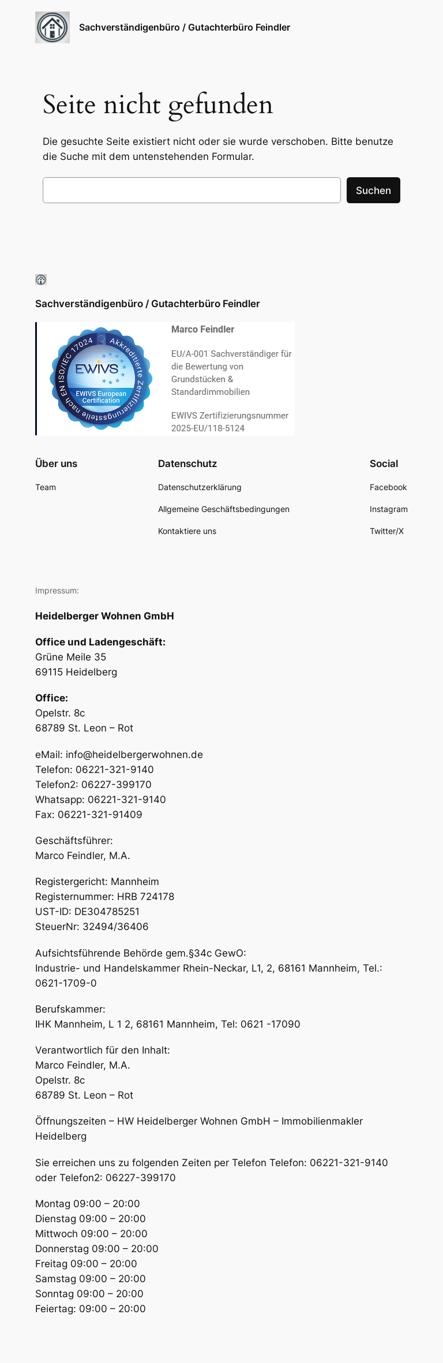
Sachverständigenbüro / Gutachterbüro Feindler (184, 27)
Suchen (373, 190)
